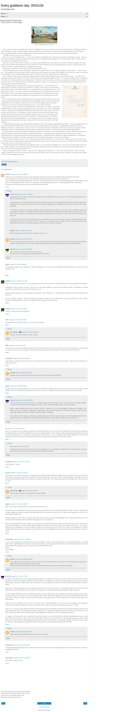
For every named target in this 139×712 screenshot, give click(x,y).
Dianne (7, 386)
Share (4, 164)
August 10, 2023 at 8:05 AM (17, 345)
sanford (12, 372)
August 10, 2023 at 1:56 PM (20, 446)
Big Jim (7, 472)
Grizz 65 (12, 194)
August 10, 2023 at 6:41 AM (19, 281)
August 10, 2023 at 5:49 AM (18, 264)
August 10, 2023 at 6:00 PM (24, 559)
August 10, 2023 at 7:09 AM (19, 309)
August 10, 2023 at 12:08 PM (18, 504)
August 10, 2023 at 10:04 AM (16, 428)
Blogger (48, 710)
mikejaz (7, 281)
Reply (7, 187)
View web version (44, 707)
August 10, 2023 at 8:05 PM (24, 249)
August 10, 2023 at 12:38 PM (24, 194)
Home (44, 703)
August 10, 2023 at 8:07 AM (22, 358)
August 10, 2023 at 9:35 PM (23, 372)
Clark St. (8, 174)
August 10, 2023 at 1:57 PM (19, 576)
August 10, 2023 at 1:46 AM (19, 174)
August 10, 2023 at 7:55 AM (18, 319)
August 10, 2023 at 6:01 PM (24, 631)
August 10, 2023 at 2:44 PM (30, 490)
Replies (9, 191)
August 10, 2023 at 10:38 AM (21, 461)
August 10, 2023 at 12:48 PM (22, 539)
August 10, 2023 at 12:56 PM (24, 400)
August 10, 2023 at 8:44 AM (30, 332)
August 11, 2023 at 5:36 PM (22, 658)
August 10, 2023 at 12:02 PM (19, 472)
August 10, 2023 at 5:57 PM (24, 239)
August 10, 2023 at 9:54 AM (18, 386)
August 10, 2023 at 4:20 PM (23, 230)
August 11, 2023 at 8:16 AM (22, 645)
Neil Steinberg (14, 332)
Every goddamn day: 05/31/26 (22, 5)
